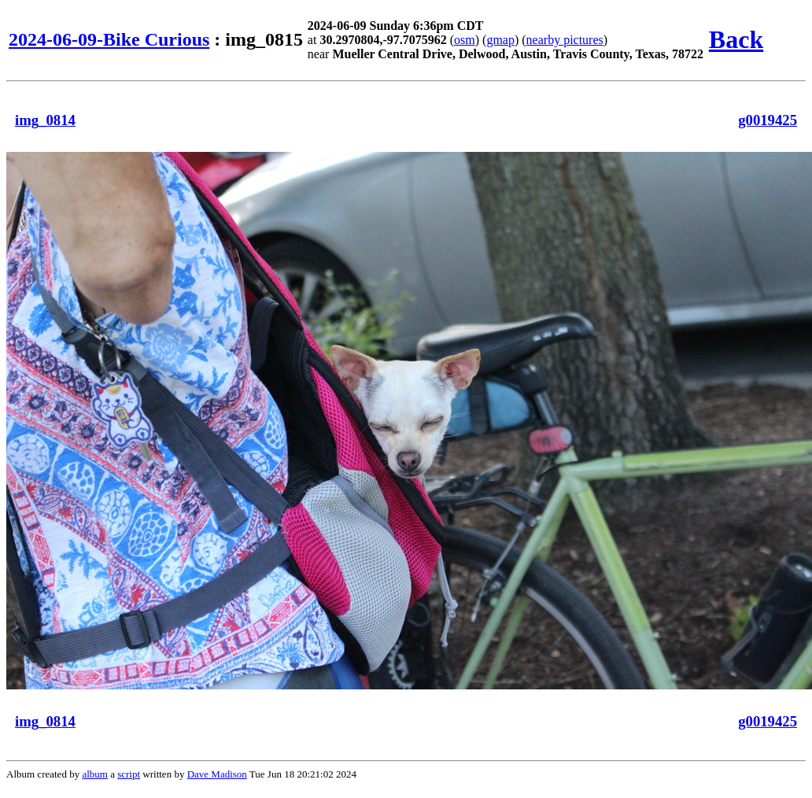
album (95, 774)
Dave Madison (217, 774)
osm (464, 39)
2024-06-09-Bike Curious (109, 39)
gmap (500, 39)
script (128, 774)
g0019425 (767, 120)
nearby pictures (564, 39)
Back (736, 39)
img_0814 (45, 120)
